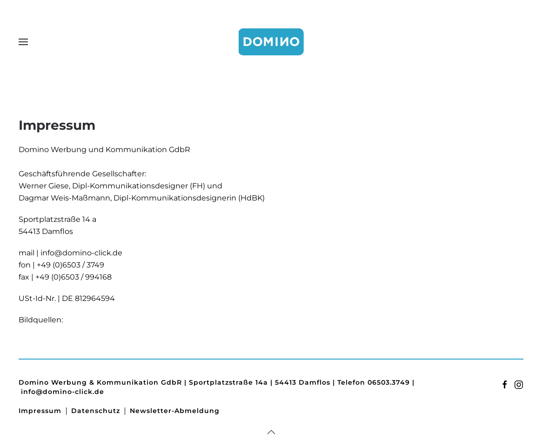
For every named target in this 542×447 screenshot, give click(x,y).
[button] (23, 42)
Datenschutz (95, 411)
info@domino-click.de (81, 252)
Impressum (40, 411)
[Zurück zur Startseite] (271, 42)
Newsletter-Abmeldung (175, 411)
